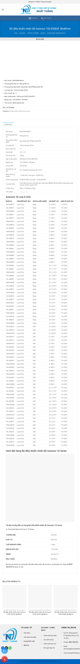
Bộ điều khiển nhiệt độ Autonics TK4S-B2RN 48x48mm (66, 613)
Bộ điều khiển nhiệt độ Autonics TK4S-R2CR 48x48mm (40, 613)
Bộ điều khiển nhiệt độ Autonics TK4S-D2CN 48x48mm (14, 613)
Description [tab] (8, 124)
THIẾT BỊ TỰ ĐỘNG (33, 33)
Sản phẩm (22, 33)
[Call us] (10, 648)
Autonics (43, 33)
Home (16, 33)
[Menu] (3, 9)
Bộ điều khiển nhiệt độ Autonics (57, 33)
